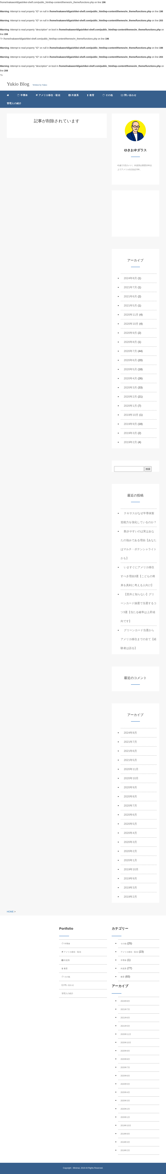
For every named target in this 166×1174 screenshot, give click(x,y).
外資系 (74, 95)
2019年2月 (130, 442)
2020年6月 (130, 360)
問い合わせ (128, 95)
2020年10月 (131, 323)
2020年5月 (130, 369)
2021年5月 (130, 305)
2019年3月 (130, 433)
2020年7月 (130, 351)
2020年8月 (130, 342)
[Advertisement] (135, 216)
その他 (107, 95)
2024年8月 (130, 278)
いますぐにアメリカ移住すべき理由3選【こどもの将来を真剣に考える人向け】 (138, 576)
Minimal (76, 1168)
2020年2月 (130, 396)
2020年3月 (130, 387)
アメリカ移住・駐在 (48, 95)
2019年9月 (130, 424)
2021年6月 (130, 296)
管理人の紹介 (14, 103)
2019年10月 (131, 414)
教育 (90, 95)
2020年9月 (130, 332)
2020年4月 (130, 378)
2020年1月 (130, 405)
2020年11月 (131, 314)
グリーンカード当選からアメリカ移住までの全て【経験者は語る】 (138, 639)
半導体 (22, 95)
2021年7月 (130, 287)
